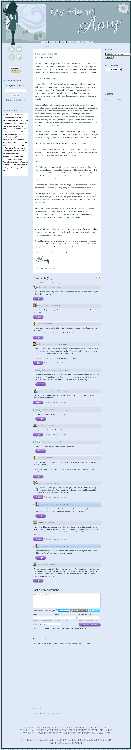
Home (44, 42)
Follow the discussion (98, 277)
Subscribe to (47, 624)
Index (62, 42)
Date (41, 282)
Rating (46, 282)
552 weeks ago (55, 287)
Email (57, 614)
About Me (53, 42)
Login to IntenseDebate (62, 610)
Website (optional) (84, 614)
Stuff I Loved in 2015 (46, 53)
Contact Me (87, 42)
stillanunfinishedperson (48, 391)
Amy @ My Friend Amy (49, 504)
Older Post (97, 708)
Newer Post (37, 708)
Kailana (40, 425)
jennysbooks (44, 483)
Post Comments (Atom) (52, 713)
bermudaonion (44, 305)
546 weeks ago (50, 564)
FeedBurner (20, 100)
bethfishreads (44, 287)
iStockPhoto (119, 100)
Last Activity (55, 282)
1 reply (49, 363)
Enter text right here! (67, 600)
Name (35, 614)
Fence (40, 323)
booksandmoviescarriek (48, 344)
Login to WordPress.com (79, 610)
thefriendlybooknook (49, 370)
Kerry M (41, 564)
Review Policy (73, 42)
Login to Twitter (94, 610)
